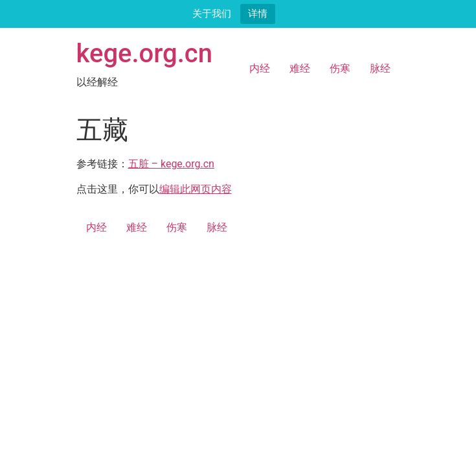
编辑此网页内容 (195, 189)
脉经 (380, 68)
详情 (257, 13)
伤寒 (340, 68)
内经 (259, 68)
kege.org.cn (144, 53)
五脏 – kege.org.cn (171, 164)
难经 (299, 68)
